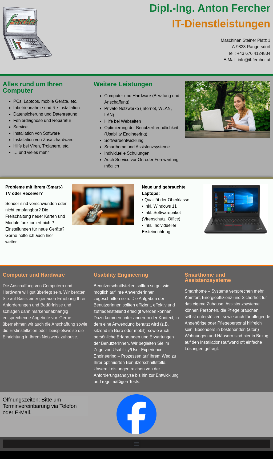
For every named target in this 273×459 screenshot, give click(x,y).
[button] (136, 444)
